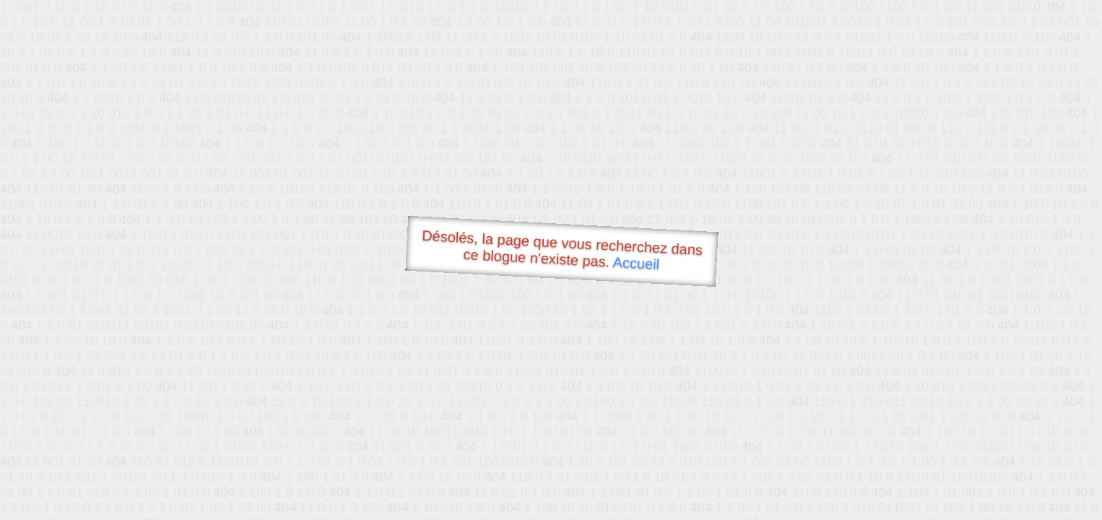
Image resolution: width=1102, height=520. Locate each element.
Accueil (636, 263)
